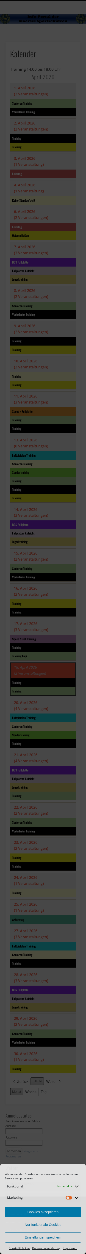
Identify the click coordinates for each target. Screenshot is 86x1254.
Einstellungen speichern (43, 1237)
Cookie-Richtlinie (19, 1248)
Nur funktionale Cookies (43, 1225)
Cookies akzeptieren (43, 1212)
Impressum (70, 1248)
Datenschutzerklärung (46, 1248)
